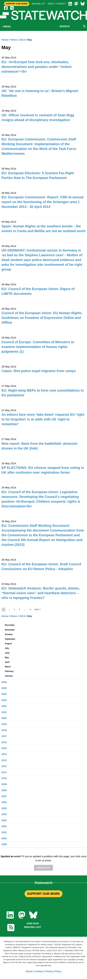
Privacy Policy (53, 971)
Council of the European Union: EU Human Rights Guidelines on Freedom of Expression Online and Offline (42, 317)
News (14, 39)
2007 (4, 796)
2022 (4, 706)
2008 (4, 790)
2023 (4, 700)
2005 (4, 808)
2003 (4, 820)
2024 (4, 694)
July (7, 648)
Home (5, 39)
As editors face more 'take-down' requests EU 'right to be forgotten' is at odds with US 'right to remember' (43, 419)
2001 (4, 832)
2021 (4, 712)
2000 (4, 838)
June (7, 653)
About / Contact (57, 4)
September (10, 639)
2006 (4, 802)
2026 (4, 682)
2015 (4, 748)
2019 (4, 724)
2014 (22, 39)
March (8, 667)
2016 (4, 742)
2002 (4, 826)
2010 (4, 778)
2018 (4, 730)
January (9, 676)
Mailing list (38, 4)
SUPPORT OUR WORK (43, 893)
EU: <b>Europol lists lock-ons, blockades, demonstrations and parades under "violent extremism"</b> (37, 66)
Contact (39, 971)
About (29, 971)
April (7, 662)
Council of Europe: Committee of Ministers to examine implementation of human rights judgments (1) (38, 346)
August (8, 643)
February (9, 671)
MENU (6, 26)
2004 (4, 814)
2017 (4, 736)
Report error (43, 868)
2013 (4, 760)
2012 (4, 766)
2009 (4, 784)
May (7, 657)
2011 (4, 772)
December (10, 625)
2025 (4, 688)
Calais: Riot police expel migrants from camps (39, 371)
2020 (4, 718)
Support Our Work (17, 4)
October (9, 634)
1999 (4, 844)
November (10, 630)
